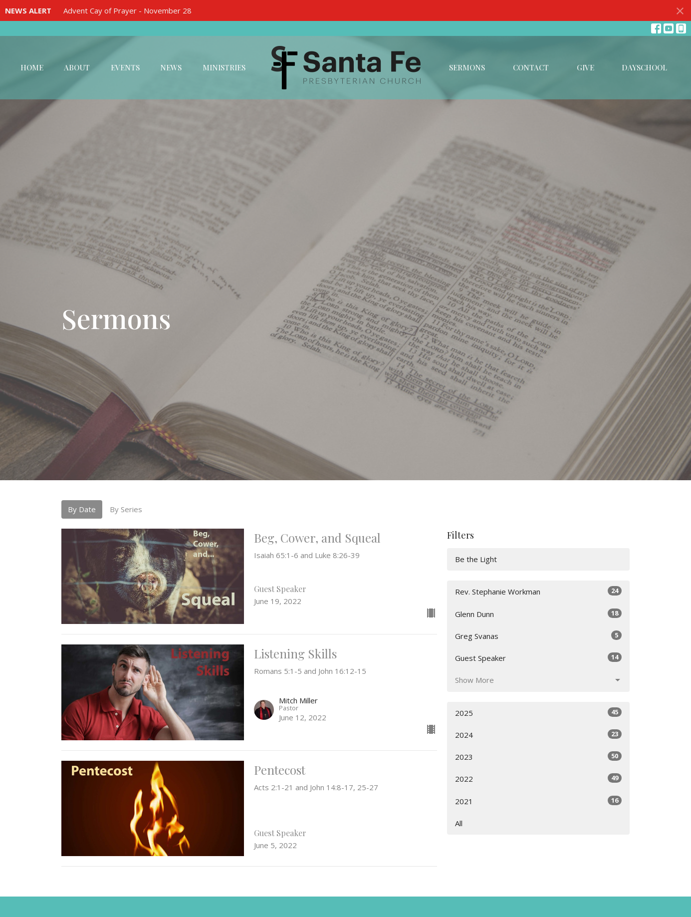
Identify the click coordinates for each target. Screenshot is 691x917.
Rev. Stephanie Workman (538, 591)
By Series (126, 509)
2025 (538, 712)
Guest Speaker (538, 657)
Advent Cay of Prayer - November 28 (127, 10)
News (171, 67)
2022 (538, 778)
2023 (538, 756)
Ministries (224, 67)
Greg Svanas (538, 635)
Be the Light (476, 559)
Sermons (467, 67)
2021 (538, 801)
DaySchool (644, 67)
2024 (538, 734)
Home (31, 67)
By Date (82, 509)
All (458, 823)
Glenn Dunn (538, 614)
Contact (531, 67)
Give (585, 67)
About (77, 67)
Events (125, 67)
